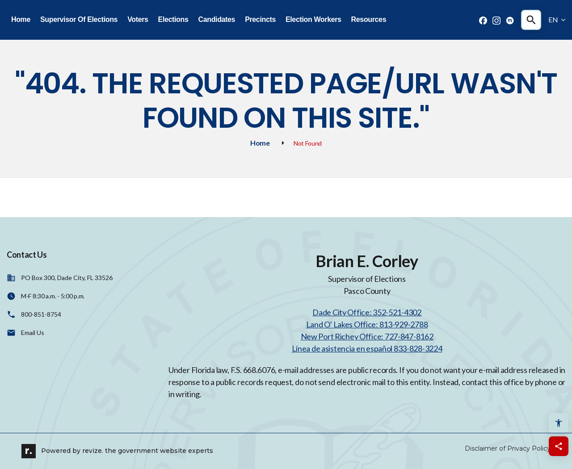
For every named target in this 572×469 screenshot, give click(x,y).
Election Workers (313, 19)
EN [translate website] (556, 19)
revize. (92, 451)
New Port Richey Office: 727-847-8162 (367, 336)
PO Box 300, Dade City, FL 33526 (67, 277)
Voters (137, 19)
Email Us (32, 332)
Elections (173, 19)
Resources (369, 19)
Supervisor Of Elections (79, 19)
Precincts (260, 19)
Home (20, 19)
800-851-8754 (41, 314)
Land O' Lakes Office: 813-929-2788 (367, 324)
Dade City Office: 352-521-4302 (366, 312)
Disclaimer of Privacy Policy (508, 448)
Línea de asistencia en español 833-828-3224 (367, 348)
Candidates (216, 19)
